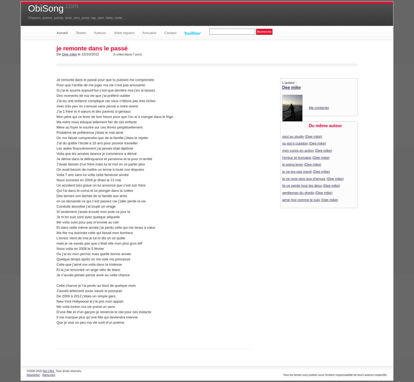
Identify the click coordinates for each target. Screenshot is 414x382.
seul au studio (293, 137)
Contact (170, 33)
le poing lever (292, 164)
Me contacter (319, 108)
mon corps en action (298, 150)
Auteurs (100, 33)
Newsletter (33, 374)
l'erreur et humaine (297, 158)
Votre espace (124, 33)
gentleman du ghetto (298, 193)
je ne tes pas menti (297, 172)
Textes (81, 33)
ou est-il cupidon (295, 143)
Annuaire (149, 33)
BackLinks (49, 374)
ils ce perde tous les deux (302, 186)
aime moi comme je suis (301, 200)
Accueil (62, 33)
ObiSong (53, 8)
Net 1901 (48, 371)
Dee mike (69, 54)
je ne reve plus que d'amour (304, 179)
